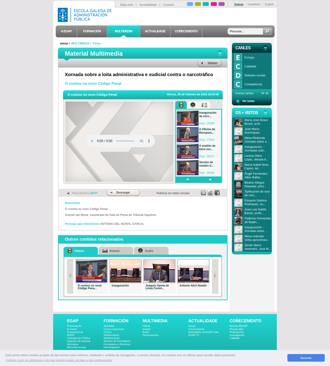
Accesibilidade (148, 4)
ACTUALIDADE (202, 321)
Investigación (237, 335)
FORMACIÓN (116, 321)
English (269, 4)
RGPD (70, 335)
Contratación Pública (78, 338)
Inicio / (65, 43)
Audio (146, 332)
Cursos (108, 332)
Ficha (97, 43)
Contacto (168, 4)
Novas (191, 326)
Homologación (112, 347)
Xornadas (109, 326)
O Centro (72, 329)
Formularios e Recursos (117, 344)
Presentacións (151, 335)
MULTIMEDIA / (82, 43)
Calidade (234, 338)
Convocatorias (196, 329)
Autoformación (112, 338)
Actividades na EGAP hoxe (203, 332)
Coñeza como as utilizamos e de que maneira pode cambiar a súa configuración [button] (59, 360)
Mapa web (126, 4)
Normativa (72, 344)
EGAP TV (193, 335)
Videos (146, 326)
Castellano (254, 4)
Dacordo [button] (306, 357)
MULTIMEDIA (155, 321)
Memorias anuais (76, 347)
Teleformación (111, 335)
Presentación (74, 326)
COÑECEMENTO (245, 321)
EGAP (72, 321)
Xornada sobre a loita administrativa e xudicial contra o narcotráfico (139, 74)
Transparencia (75, 332)
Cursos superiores (114, 329)
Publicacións (237, 332)
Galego (239, 4)
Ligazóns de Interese (78, 341)
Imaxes (147, 329)
